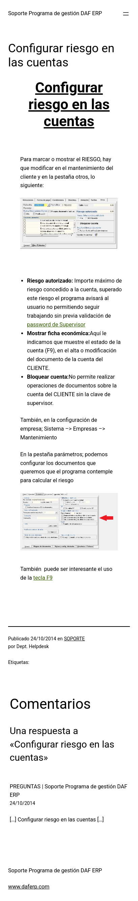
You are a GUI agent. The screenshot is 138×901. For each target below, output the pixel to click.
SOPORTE (74, 638)
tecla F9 (43, 578)
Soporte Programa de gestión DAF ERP (55, 13)
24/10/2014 (22, 803)
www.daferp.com (28, 886)
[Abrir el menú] (126, 14)
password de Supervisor (56, 324)
